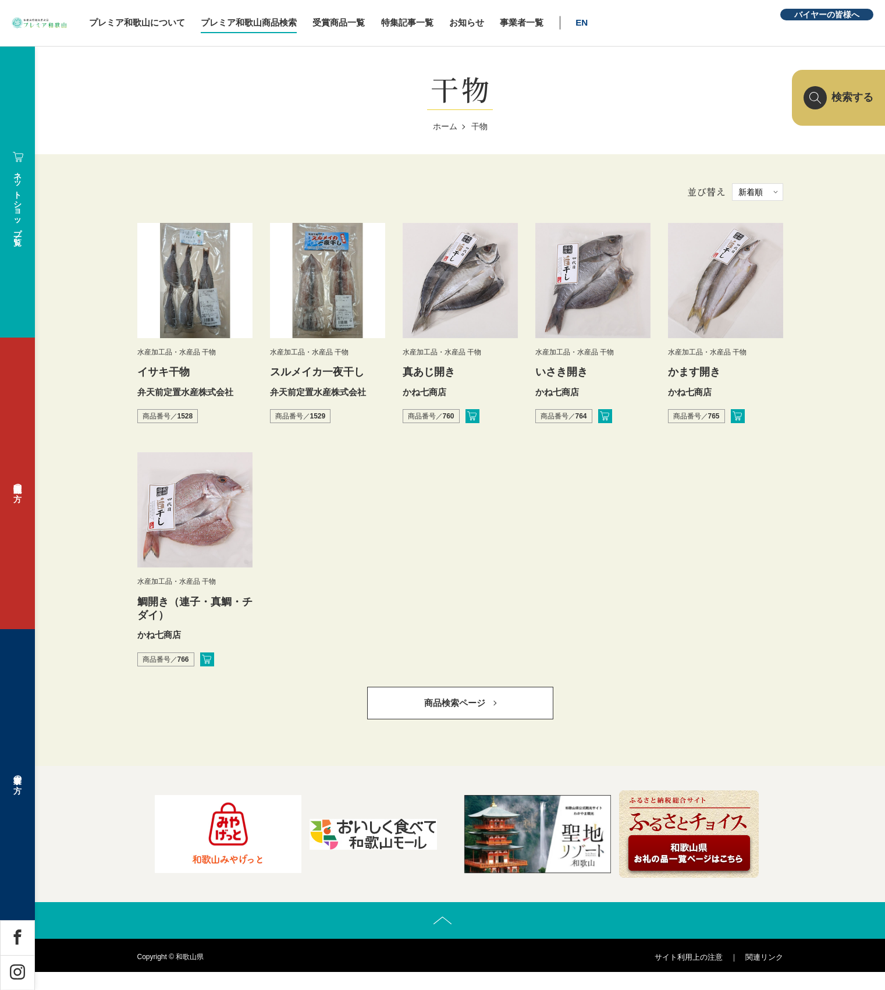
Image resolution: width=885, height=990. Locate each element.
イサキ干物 (163, 372)
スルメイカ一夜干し (317, 372)
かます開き (694, 372)
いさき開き (561, 372)
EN (656, 22)
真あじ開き (429, 372)
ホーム (445, 126)
